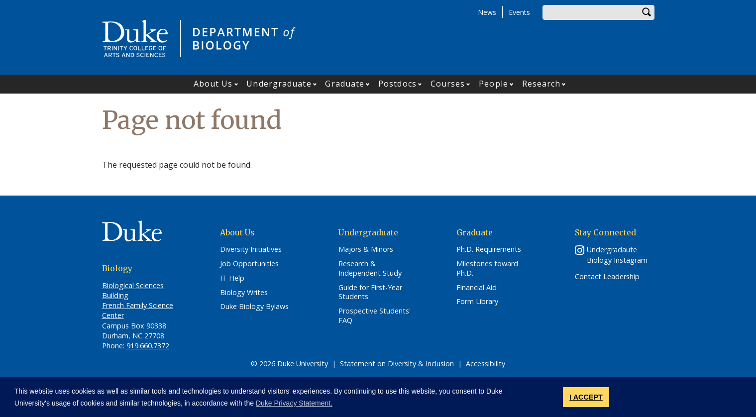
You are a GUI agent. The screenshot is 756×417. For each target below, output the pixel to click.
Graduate (344, 83)
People (493, 83)
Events (519, 12)
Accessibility (485, 363)
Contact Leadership (607, 276)
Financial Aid (476, 287)
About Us (213, 83)
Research (541, 83)
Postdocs (397, 83)
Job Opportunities (249, 263)
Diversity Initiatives (251, 249)
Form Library (477, 301)
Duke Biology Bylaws (254, 306)
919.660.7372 (147, 345)
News (487, 12)
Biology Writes (244, 292)
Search (647, 12)
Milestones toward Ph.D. (487, 268)
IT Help (232, 278)
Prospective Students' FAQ (374, 316)
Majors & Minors (365, 249)
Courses (448, 83)
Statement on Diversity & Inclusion (397, 363)
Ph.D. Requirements (488, 249)
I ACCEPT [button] (586, 397)
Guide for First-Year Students (370, 292)
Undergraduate (278, 83)
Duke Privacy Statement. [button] (294, 403)
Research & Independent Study (370, 268)
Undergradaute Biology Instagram (617, 255)
